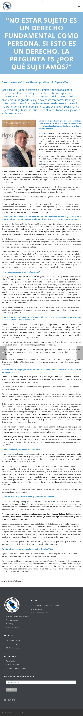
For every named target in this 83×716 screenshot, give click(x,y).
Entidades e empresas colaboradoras (45, 605)
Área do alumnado (12, 620)
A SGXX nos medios (12, 665)
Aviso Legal (9, 624)
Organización (36, 609)
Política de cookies (12, 627)
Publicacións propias (39, 613)
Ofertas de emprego (13, 648)
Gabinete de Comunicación (15, 668)
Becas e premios (11, 644)
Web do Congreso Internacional (17, 616)
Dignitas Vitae (62, 82)
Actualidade (10, 661)
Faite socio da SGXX (12, 641)
